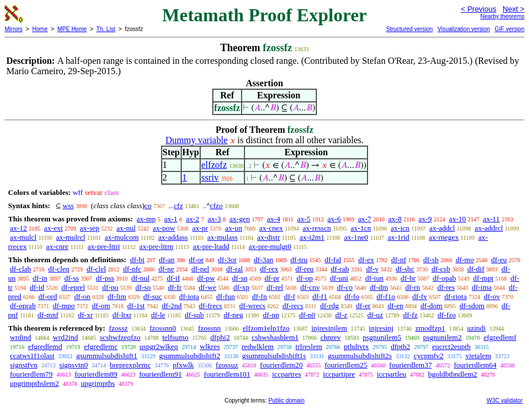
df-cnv (310, 287)
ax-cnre (57, 246)
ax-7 (364, 218)
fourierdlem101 (227, 374)
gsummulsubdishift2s (360, 355)
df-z (341, 314)
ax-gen (239, 218)
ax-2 (192, 218)
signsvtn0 (73, 365)
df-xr (85, 314)
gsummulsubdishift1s (274, 355)
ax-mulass (223, 237)
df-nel (200, 268)
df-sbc (405, 268)
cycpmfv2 (428, 355)
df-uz (375, 314)
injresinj (381, 328)
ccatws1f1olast (32, 355)
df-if (173, 278)
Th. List (106, 29)
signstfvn (23, 365)
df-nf (398, 259)
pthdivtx (356, 346)
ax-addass (172, 237)
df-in (40, 278)
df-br (408, 278)
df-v (372, 268)
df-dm (379, 287)
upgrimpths (97, 383)
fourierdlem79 (31, 374)
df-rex (269, 268)
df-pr (271, 278)
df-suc (152, 296)
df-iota (189, 296)
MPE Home (72, 29)
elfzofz (214, 165)
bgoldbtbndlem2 (452, 374)
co (147, 205)
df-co (344, 287)
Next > (513, 9)
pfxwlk (183, 365)
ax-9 (425, 218)
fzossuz (227, 365)
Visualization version (464, 29)
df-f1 (319, 296)
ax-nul (126, 228)
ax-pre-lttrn (156, 246)
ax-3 (214, 218)
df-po (110, 287)
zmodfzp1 (430, 328)
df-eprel (73, 287)
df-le (158, 314)
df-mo (464, 259)
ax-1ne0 (356, 237)
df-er (363, 305)
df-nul (140, 278)
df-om (101, 305)
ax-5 (303, 218)
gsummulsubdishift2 (189, 355)
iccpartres (286, 374)
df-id (37, 287)
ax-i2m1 (312, 237)
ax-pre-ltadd (211, 246)
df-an (166, 259)
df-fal (332, 259)
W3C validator (504, 400)
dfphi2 (220, 337)
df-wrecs (252, 305)
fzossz (118, 328)
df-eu (499, 259)
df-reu (305, 268)
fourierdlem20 (281, 365)
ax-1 (171, 218)
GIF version (509, 29)
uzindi (476, 328)
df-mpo (64, 305)
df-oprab (23, 305)
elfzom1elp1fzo (266, 328)
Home (40, 29)
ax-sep (89, 228)
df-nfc (132, 268)
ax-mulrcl (70, 237)
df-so (143, 287)
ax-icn (400, 228)
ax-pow (164, 228)
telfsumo (175, 337)
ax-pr (200, 228)
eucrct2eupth (451, 346)
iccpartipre (339, 374)
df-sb (431, 259)
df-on (82, 296)
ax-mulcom (122, 237)
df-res (445, 287)
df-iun (374, 278)
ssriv (209, 177)
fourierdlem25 (345, 365)
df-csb (440, 268)
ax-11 (491, 218)
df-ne (166, 268)
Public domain (287, 400)
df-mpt (483, 278)
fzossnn (209, 328)
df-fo (351, 296)
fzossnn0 (163, 328)
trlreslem (309, 346)
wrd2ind (65, 337)
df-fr (175, 287)
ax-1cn (361, 228)
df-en (395, 305)
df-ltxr (122, 314)
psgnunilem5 (382, 337)
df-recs (292, 305)
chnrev (330, 337)
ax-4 (273, 218)
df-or (196, 259)
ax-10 (457, 218)
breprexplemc (130, 365)
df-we (207, 287)
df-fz (410, 314)
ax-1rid (398, 237)
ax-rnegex (444, 237)
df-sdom (471, 305)
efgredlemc (100, 346)
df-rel (275, 287)
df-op (305, 278)
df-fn (259, 296)
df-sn (240, 278)
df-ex (366, 259)
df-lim (117, 296)
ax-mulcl (23, 237)
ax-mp (146, 218)
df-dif (476, 268)
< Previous (478, 9)
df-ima (481, 287)
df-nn (271, 314)
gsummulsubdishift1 (106, 355)
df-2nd (172, 305)
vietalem (478, 355)
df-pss (105, 278)
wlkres (210, 346)
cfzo (216, 205)
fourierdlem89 (96, 374)
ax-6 (334, 218)
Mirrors (13, 29)
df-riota (455, 296)
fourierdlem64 (475, 365)
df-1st (135, 305)
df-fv (419, 296)
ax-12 (18, 228)
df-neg (233, 314)
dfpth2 (400, 346)
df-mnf (47, 314)
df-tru (299, 259)
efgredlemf (500, 337)
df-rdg (329, 305)
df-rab (340, 268)
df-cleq (59, 268)
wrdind (20, 337)
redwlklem (257, 346)
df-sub (194, 314)
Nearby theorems (502, 16)
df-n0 (307, 314)
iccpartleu (391, 374)
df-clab (20, 268)
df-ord (48, 296)
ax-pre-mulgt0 (269, 246)
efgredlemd (45, 346)
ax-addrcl (489, 228)
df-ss (71, 278)
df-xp (241, 287)
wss (68, 205)
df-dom (431, 305)
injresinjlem (329, 328)
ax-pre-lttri (103, 246)
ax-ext (53, 228)
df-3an (263, 259)
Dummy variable (197, 140)
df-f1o (386, 296)
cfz (178, 205)
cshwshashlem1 (275, 337)
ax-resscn (316, 228)
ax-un (233, 228)
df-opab (443, 278)
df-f (290, 296)
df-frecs (210, 305)
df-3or (227, 259)
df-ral (235, 268)
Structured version (409, 29)
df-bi (137, 259)
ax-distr (268, 237)
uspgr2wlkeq (158, 346)
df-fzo (447, 314)
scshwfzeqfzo (119, 337)
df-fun (225, 296)
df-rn (412, 287)
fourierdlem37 (410, 365)
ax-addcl (442, 228)
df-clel (96, 268)
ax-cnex (271, 228)
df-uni (339, 278)
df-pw (206, 278)
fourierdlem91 (160, 374)
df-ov (492, 296)
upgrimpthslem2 (34, 383)
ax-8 (394, 218)
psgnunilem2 (442, 337)
